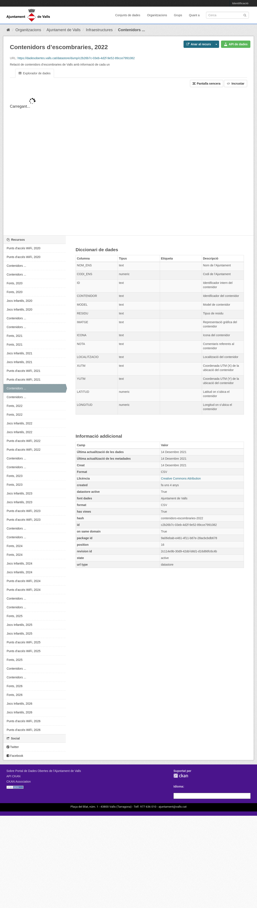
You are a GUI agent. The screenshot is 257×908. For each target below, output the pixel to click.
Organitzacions (157, 15)
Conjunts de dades (127, 15)
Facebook (15, 755)
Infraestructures (99, 30)
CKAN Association (18, 781)
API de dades (236, 44)
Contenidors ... (131, 30)
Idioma (178, 786)
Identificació (240, 3)
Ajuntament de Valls (63, 30)
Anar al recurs (198, 44)
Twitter (13, 747)
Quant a (194, 15)
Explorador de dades (35, 73)
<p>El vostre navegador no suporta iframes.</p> (128, 164)
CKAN (180, 775)
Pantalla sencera (206, 83)
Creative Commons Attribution (181, 478)
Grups (178, 15)
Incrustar (235, 83)
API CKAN (13, 776)
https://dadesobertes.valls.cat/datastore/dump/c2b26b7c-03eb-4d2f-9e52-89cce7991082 (76, 58)
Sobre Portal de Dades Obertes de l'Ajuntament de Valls (43, 771)
